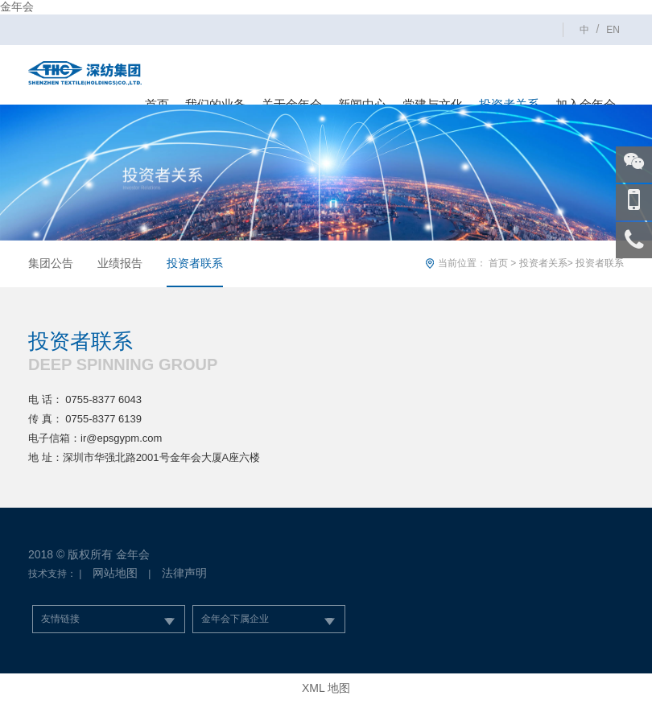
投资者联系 (195, 263)
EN (613, 29)
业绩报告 (119, 263)
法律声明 (184, 572)
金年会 (17, 6)
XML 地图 (326, 687)
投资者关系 (543, 263)
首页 (498, 263)
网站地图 (115, 572)
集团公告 (50, 263)
